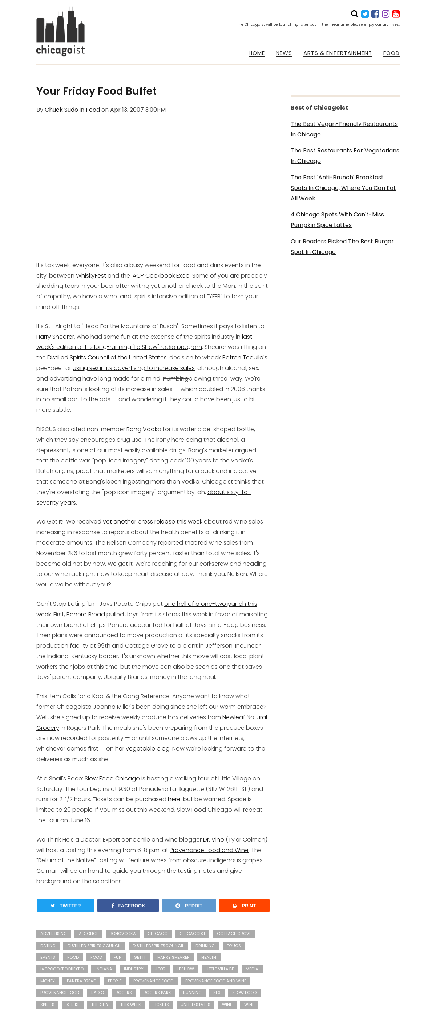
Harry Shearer (55, 337)
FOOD (391, 53)
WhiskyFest (91, 275)
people (115, 981)
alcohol (88, 934)
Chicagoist (192, 934)
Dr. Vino (213, 839)
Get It (140, 957)
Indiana (104, 969)
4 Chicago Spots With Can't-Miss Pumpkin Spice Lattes (337, 219)
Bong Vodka (143, 429)
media (252, 969)
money (47, 981)
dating (48, 946)
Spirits (47, 1004)
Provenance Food (153, 981)
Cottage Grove (234, 934)
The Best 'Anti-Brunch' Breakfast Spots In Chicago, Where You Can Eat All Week (343, 188)
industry (134, 969)
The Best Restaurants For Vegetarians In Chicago (345, 155)
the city (100, 1004)
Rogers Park (157, 992)
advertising (53, 934)
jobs (160, 969)
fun (118, 957)
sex (217, 992)
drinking (205, 946)
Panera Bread (85, 614)
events (47, 957)
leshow (185, 969)
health (208, 957)
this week (130, 1004)
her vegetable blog (142, 748)
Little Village (220, 969)
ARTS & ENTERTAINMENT (337, 53)
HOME (257, 53)
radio (97, 992)
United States (195, 1004)
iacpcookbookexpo (62, 969)
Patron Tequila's (244, 357)
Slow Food (244, 992)
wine (227, 1004)
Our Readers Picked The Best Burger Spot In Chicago (342, 246)
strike (73, 1004)
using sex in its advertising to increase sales (134, 368)
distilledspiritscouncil (158, 946)
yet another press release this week (152, 521)
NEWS (284, 53)
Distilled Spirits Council (94, 946)
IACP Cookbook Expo (161, 275)
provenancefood (59, 992)
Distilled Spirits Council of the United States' (107, 357)
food (96, 957)
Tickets (161, 1004)
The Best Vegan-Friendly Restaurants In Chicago (344, 129)
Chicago (157, 934)
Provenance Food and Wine (209, 850)
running (192, 992)
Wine (249, 1004)
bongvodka (123, 934)
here (174, 799)
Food (93, 110)
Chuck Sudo (61, 110)
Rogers (124, 992)
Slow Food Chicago (112, 778)
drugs (234, 946)
